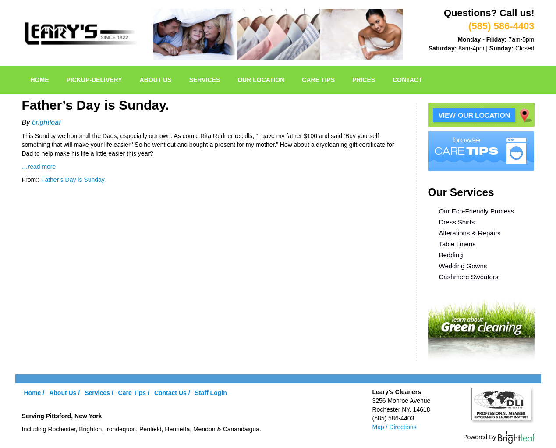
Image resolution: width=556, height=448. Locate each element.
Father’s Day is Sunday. (73, 179)
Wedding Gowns (463, 266)
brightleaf (46, 122)
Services (204, 79)
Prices (363, 79)
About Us (156, 79)
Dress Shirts (457, 222)
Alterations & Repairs (470, 233)
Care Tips (318, 79)
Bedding (451, 255)
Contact (407, 79)
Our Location (260, 79)
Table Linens (457, 244)
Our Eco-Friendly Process (476, 211)
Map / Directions (394, 426)
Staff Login (211, 392)
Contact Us (170, 392)
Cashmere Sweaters (469, 277)
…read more (39, 166)
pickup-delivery (94, 79)
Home (40, 79)
